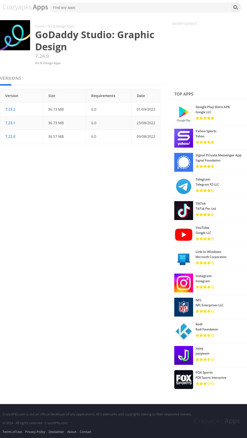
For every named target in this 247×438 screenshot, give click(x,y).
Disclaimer (56, 431)
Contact (86, 431)
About (71, 431)
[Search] (236, 8)
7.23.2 (10, 109)
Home (39, 26)
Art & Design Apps (61, 26)
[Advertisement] (209, 57)
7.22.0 (10, 136)
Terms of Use (12, 431)
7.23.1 (10, 122)
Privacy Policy (35, 431)
